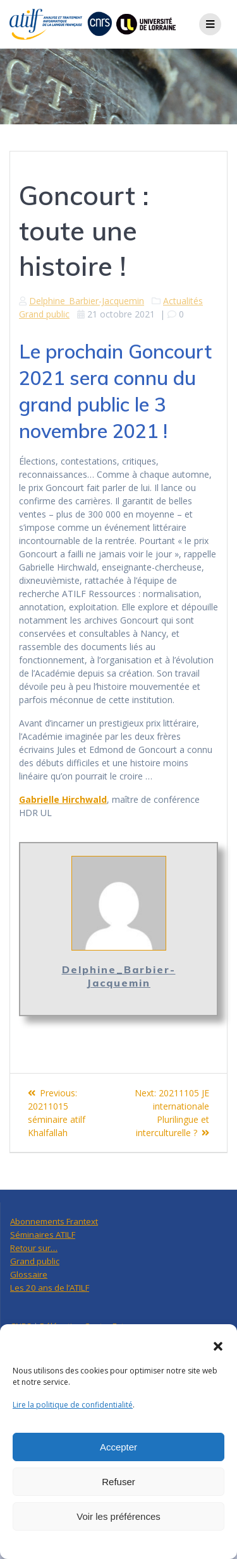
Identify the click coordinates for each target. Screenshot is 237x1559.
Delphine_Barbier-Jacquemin (86, 301)
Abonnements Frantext (54, 1221)
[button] (218, 1346)
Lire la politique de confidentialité (73, 1404)
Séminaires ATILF (42, 1234)
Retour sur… (34, 1248)
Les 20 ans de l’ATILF (49, 1287)
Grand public (44, 314)
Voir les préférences (118, 1516)
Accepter (118, 1447)
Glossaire (28, 1274)
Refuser (118, 1481)
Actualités (183, 301)
